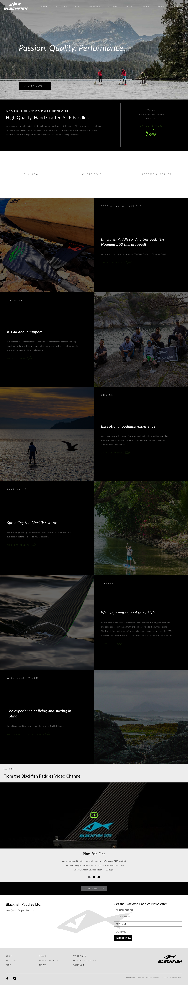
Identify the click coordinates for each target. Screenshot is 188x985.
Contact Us (111, 643)
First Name (121, 924)
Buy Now (31, 174)
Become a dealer (157, 174)
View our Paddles (115, 453)
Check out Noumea (116, 262)
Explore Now (151, 132)
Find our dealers (21, 545)
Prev (3, 49)
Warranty (80, 956)
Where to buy (94, 174)
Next (184, 49)
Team (42, 956)
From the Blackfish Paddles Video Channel (43, 775)
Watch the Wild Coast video (28, 734)
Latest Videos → (35, 86)
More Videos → (94, 888)
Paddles (11, 960)
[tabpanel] (94, 828)
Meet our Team (19, 358)
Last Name (121, 932)
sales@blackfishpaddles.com (20, 910)
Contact (78, 965)
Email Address (123, 917)
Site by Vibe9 (130, 977)
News (42, 965)
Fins (8, 965)
